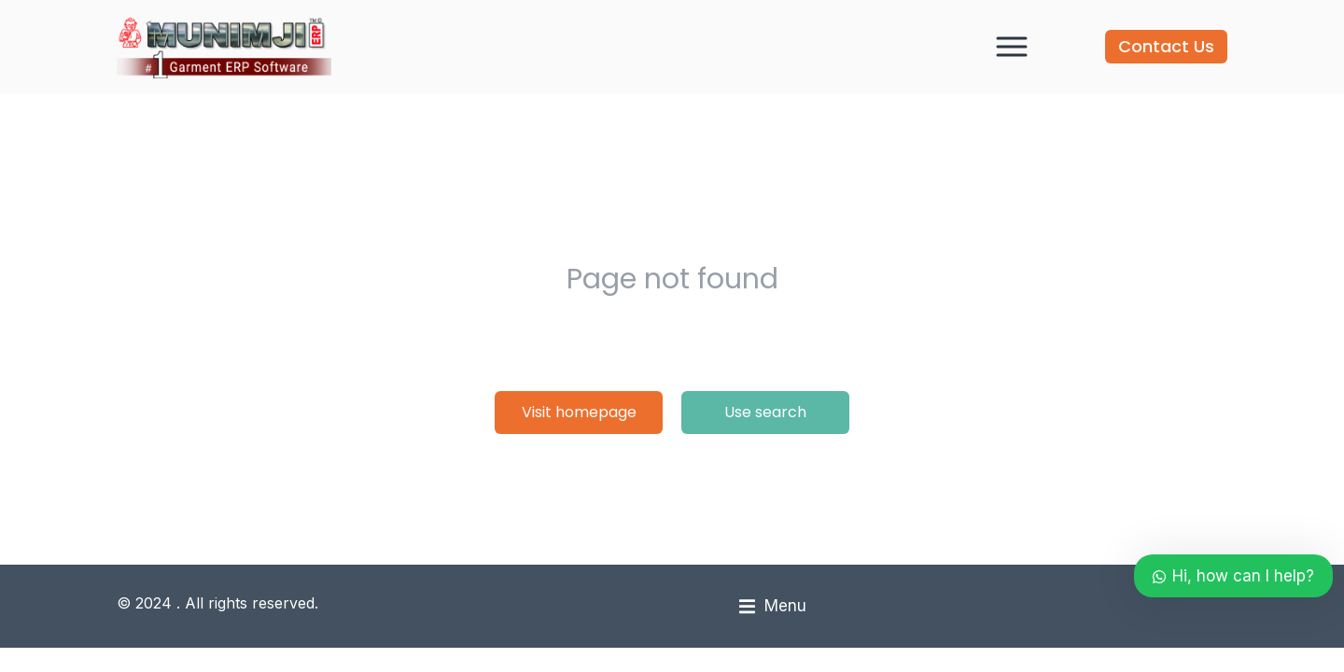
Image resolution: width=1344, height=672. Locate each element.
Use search (765, 412)
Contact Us (1166, 46)
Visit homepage (579, 412)
